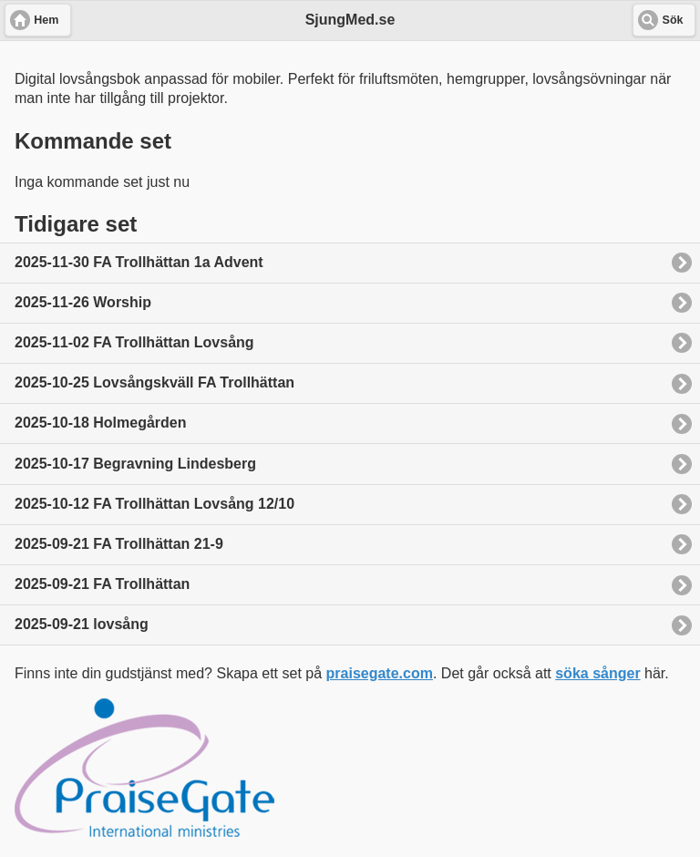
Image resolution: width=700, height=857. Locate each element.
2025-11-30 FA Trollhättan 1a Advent (139, 262)
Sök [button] (673, 20)
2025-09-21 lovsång (82, 624)
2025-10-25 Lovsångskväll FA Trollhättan (154, 382)
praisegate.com (379, 673)
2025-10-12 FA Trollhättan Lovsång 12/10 (154, 503)
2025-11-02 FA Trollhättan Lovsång (134, 342)
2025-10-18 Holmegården (101, 422)
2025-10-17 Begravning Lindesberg (135, 463)
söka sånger (597, 673)
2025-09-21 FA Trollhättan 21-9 (119, 544)
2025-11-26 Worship (83, 302)
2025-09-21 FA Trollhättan (102, 584)
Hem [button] (46, 20)
